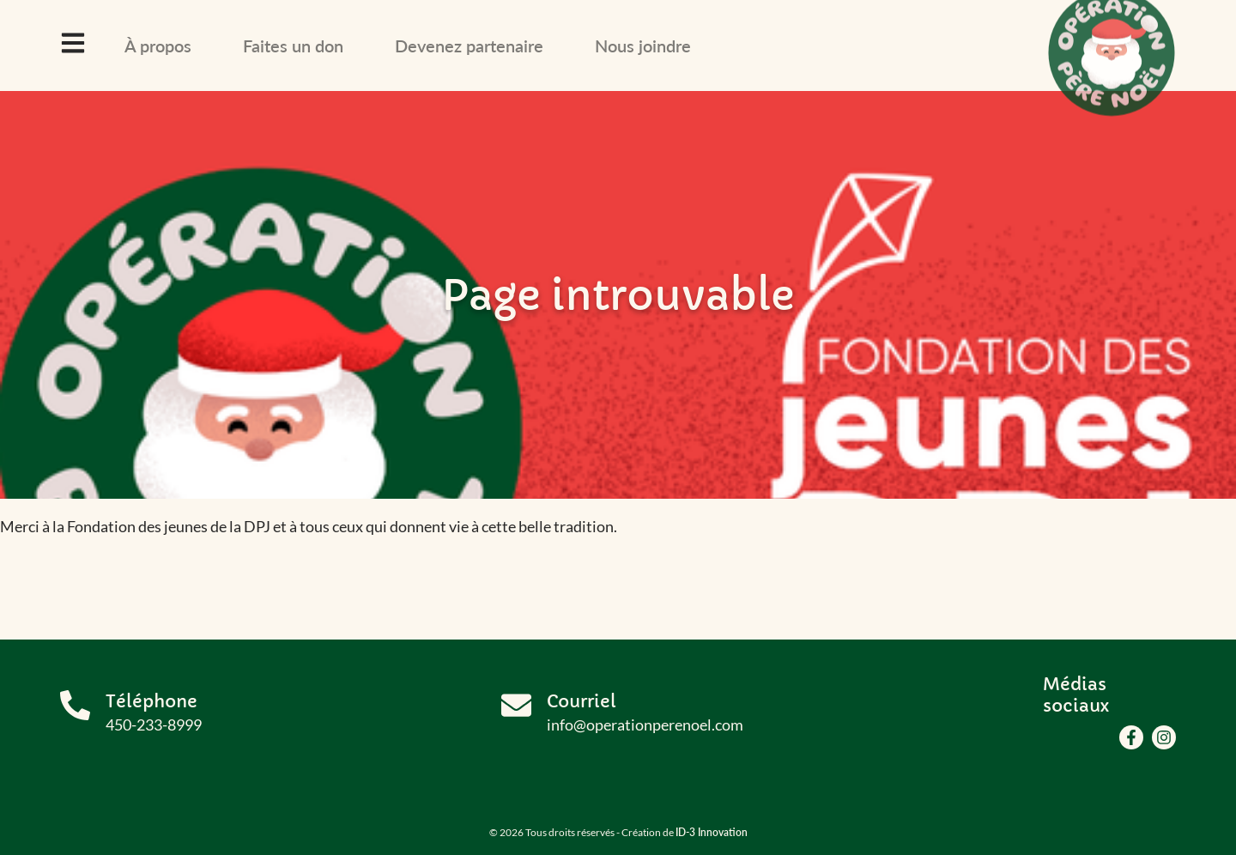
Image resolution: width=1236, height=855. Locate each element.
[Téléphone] (75, 705)
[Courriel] (516, 705)
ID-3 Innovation (712, 832)
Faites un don (293, 45)
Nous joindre (643, 45)
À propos (157, 45)
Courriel (581, 701)
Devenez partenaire (469, 45)
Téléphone (151, 701)
